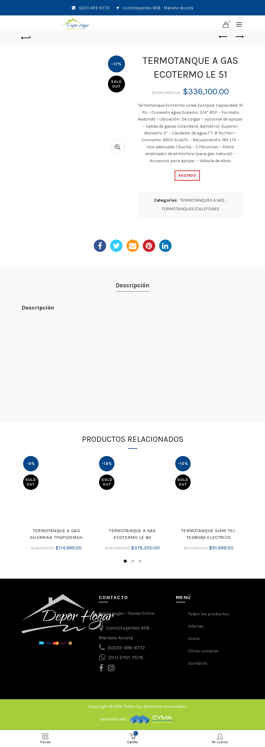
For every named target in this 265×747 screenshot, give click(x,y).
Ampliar (117, 147)
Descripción (133, 285)
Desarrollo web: (114, 719)
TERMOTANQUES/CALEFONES (190, 208)
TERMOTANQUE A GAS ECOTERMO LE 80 (132, 534)
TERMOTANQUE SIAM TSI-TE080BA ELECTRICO (208, 534)
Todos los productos (208, 614)
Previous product (223, 36)
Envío (194, 638)
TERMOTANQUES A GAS (202, 200)
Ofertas (196, 626)
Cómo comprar (203, 651)
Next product (238, 36)
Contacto (197, 663)
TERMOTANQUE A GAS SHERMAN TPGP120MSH (56, 534)
